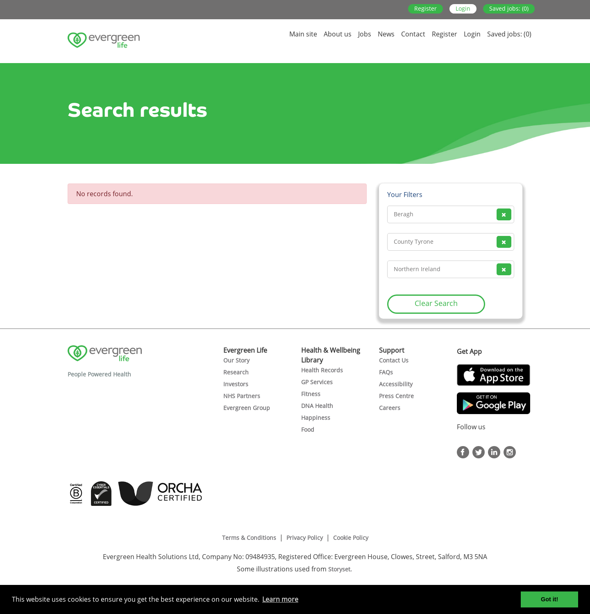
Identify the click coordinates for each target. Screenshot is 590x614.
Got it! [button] (549, 599)
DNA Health (317, 406)
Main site (303, 34)
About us (338, 34)
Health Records (322, 370)
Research (236, 372)
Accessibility (396, 384)
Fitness (310, 394)
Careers (389, 408)
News (386, 34)
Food (307, 429)
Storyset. (341, 569)
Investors (235, 384)
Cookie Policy (350, 537)
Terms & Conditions (249, 537)
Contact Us (393, 360)
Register (425, 8)
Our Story (236, 360)
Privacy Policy (304, 537)
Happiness (315, 417)
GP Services (317, 382)
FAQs (386, 372)
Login (463, 8)
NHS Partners (241, 396)
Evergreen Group (246, 408)
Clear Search (436, 303)
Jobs (364, 34)
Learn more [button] (280, 599)
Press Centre (396, 396)
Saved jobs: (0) (509, 8)
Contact (413, 34)
